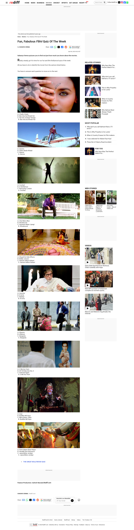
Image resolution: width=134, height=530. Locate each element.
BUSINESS (40, 3)
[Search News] (104, 2)
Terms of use (94, 525)
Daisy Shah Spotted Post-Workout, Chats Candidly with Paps (97, 266)
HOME (27, 3)
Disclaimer (62, 525)
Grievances (102, 525)
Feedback (81, 525)
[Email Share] (51, 47)
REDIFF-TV (83, 3)
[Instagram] (122, 2)
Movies (24, 36)
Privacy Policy (69, 525)
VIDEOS (88, 246)
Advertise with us (53, 525)
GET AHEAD (73, 3)
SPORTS (65, 3)
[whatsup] (127, 2)
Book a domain (58, 520)
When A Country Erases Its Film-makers (107, 101)
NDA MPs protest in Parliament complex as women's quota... (96, 289)
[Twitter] (119, 2)
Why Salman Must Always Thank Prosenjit (108, 112)
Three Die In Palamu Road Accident (99, 142)
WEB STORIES (91, 188)
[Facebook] (124, 2)
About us (87, 525)
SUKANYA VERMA (24, 47)
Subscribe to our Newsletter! (63, 498)
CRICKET (56, 3)
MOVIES (49, 3)
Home (19, 36)
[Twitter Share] (58, 47)
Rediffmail (67, 520)
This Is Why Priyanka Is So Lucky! (98, 132)
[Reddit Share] (65, 47)
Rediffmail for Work (47, 520)
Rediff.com (45, 525)
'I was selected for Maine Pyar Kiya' (99, 139)
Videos (78, 520)
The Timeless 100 (87, 520)
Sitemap (76, 525)
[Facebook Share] (62, 47)
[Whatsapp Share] (55, 47)
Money (73, 520)
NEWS (33, 3)
